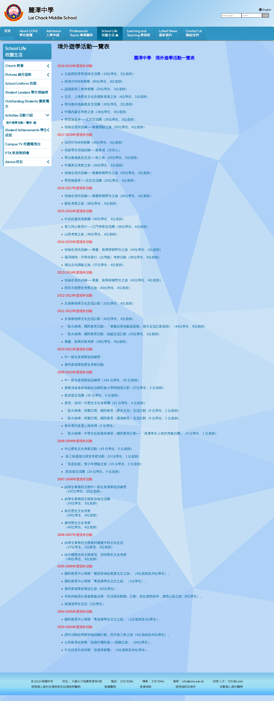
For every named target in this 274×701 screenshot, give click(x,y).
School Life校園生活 (109, 34)
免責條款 (145, 687)
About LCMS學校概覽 (28, 34)
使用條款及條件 (185, 687)
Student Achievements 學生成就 (26, 132)
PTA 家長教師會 (17, 153)
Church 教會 (14, 66)
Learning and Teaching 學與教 (138, 34)
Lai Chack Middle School (52, 18)
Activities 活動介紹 (19, 115)
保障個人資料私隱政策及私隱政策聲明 (55, 687)
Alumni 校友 (14, 162)
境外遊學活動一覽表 (19, 123)
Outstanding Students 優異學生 (27, 104)
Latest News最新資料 (168, 34)
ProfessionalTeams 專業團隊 (81, 34)
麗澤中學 (41, 10)
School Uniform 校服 (20, 83)
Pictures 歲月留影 (18, 74)
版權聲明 (110, 687)
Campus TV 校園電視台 (23, 144)
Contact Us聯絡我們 (194, 33)
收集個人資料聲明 (231, 687)
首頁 (7, 31)
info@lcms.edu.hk (193, 681)
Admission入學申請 (53, 34)
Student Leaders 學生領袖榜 (26, 92)
